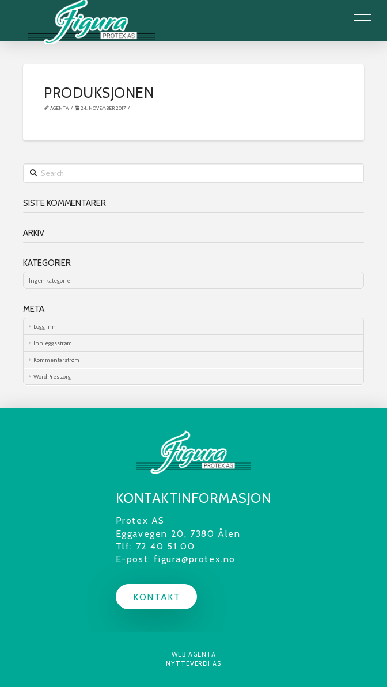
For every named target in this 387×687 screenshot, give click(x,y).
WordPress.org (52, 376)
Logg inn (44, 326)
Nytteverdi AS (193, 663)
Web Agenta (194, 654)
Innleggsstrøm (52, 343)
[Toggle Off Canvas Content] (363, 21)
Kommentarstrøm (56, 360)
